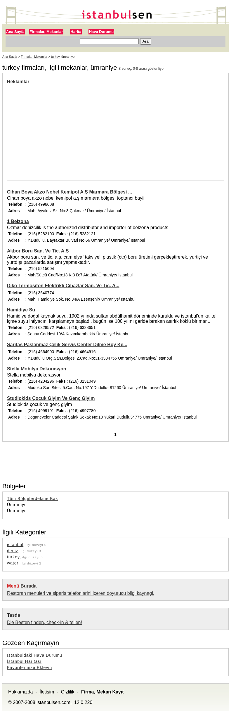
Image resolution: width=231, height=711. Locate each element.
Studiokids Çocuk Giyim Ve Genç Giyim (51, 398)
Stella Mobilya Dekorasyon (36, 368)
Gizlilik (67, 691)
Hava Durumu (101, 31)
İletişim (46, 691)
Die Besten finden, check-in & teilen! (44, 622)
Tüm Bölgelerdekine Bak (32, 498)
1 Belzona (18, 221)
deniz (12, 550)
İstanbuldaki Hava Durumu (34, 655)
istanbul (15, 544)
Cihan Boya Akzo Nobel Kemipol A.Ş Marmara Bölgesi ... (69, 191)
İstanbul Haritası (24, 661)
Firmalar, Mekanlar (46, 31)
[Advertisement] (56, 128)
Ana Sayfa (15, 31)
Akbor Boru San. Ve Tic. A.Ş (38, 250)
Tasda (13, 615)
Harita (76, 31)
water (12, 563)
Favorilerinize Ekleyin (29, 667)
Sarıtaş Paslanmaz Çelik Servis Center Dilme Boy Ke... (67, 344)
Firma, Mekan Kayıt (102, 691)
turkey (55, 56)
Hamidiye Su (21, 309)
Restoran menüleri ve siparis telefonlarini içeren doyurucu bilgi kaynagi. (80, 593)
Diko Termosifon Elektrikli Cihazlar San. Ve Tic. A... (63, 285)
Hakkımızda (20, 691)
